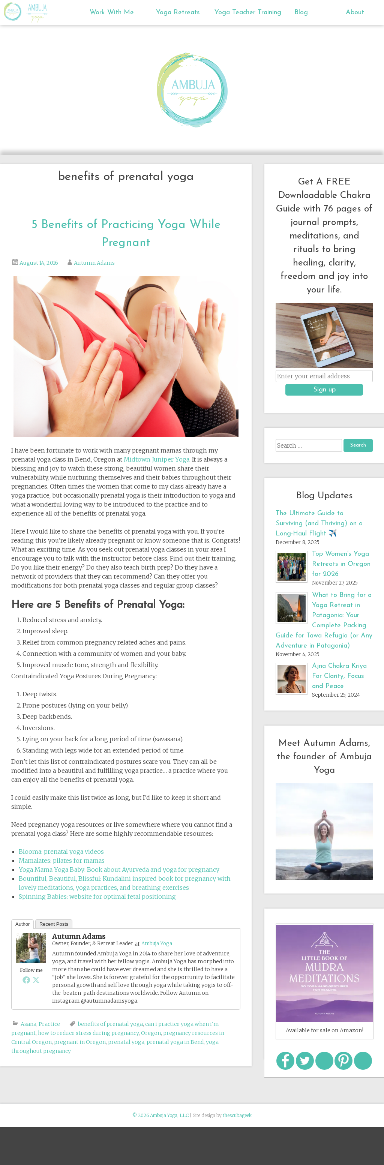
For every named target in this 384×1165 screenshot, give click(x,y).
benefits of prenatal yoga (110, 1024)
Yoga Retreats (178, 12)
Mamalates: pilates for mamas (62, 860)
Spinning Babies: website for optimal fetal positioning (97, 896)
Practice (49, 1024)
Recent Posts (53, 924)
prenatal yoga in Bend (175, 1042)
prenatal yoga (126, 1042)
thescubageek (237, 1115)
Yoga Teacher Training (241, 12)
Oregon (151, 1033)
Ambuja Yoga (14, 11)
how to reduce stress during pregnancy (88, 1033)
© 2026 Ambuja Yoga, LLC (160, 1115)
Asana (28, 1024)
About (355, 12)
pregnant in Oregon (80, 1042)
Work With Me (112, 12)
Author (22, 924)
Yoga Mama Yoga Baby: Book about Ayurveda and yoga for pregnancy (119, 869)
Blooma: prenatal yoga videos (61, 851)
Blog (301, 12)
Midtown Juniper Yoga (156, 459)
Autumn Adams (94, 262)
